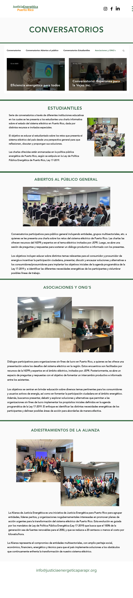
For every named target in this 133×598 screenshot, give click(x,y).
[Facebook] (111, 8)
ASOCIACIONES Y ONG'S (67, 287)
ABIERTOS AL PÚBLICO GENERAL (65, 179)
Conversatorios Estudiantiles (76, 50)
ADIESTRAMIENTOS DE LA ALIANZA (65, 430)
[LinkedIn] (117, 8)
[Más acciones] (60, 63)
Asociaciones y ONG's (105, 50)
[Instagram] (105, 8)
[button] (123, 50)
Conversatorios (14, 50)
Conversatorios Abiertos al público (42, 50)
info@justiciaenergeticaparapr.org (66, 570)
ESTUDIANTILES (65, 108)
